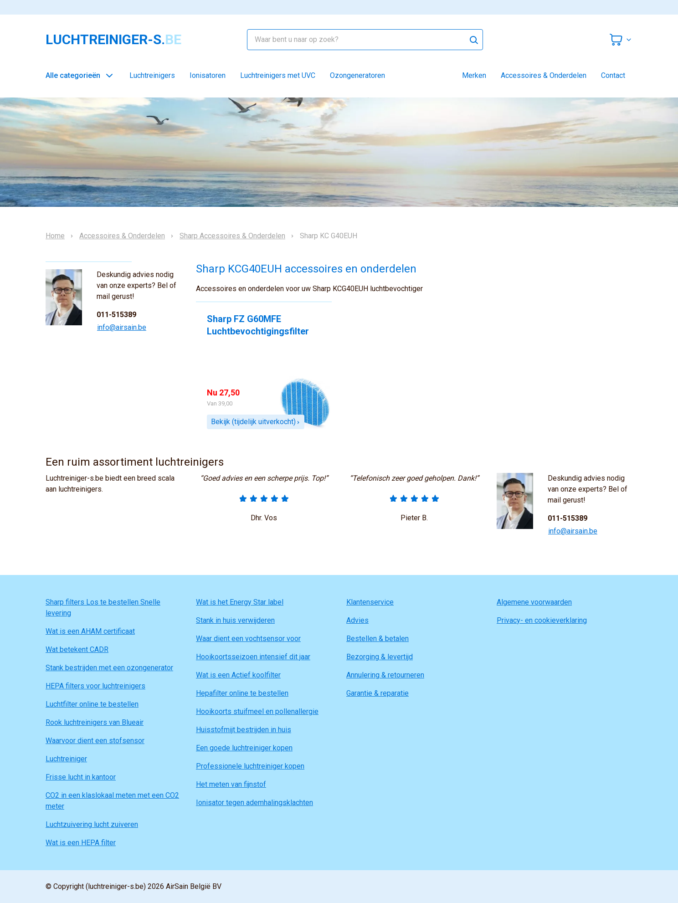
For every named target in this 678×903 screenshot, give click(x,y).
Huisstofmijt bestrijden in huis (243, 729)
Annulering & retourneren (385, 675)
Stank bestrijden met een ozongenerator (109, 667)
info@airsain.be (121, 327)
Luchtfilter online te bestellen (92, 704)
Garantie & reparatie (377, 693)
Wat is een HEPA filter (81, 842)
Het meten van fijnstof (231, 784)
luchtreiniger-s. (113, 39)
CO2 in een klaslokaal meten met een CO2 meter (112, 801)
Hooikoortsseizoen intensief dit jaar (253, 656)
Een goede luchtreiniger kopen (244, 748)
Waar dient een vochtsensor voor (248, 638)
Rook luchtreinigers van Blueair (95, 722)
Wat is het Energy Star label (239, 602)
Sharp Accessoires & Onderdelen (232, 236)
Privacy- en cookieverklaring (542, 620)
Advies (357, 620)
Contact (613, 75)
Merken (474, 75)
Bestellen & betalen (377, 638)
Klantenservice (370, 602)
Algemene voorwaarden (534, 602)
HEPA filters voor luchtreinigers (95, 686)
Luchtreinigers (152, 75)
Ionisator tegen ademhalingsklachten (254, 802)
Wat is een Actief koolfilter (238, 675)
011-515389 (116, 314)
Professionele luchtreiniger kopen (250, 766)
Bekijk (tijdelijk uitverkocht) (255, 421)
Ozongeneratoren (357, 75)
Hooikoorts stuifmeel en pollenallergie (257, 711)
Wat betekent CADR (77, 649)
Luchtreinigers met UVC (277, 75)
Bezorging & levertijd (379, 656)
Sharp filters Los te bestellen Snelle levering (103, 607)
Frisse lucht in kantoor (81, 777)
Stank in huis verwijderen (235, 620)
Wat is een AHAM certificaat (90, 631)
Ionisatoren (208, 75)
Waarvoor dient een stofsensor (95, 740)
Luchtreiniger (66, 758)
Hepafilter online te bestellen (242, 693)
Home (55, 236)
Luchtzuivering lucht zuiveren (92, 824)
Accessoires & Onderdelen (543, 75)
